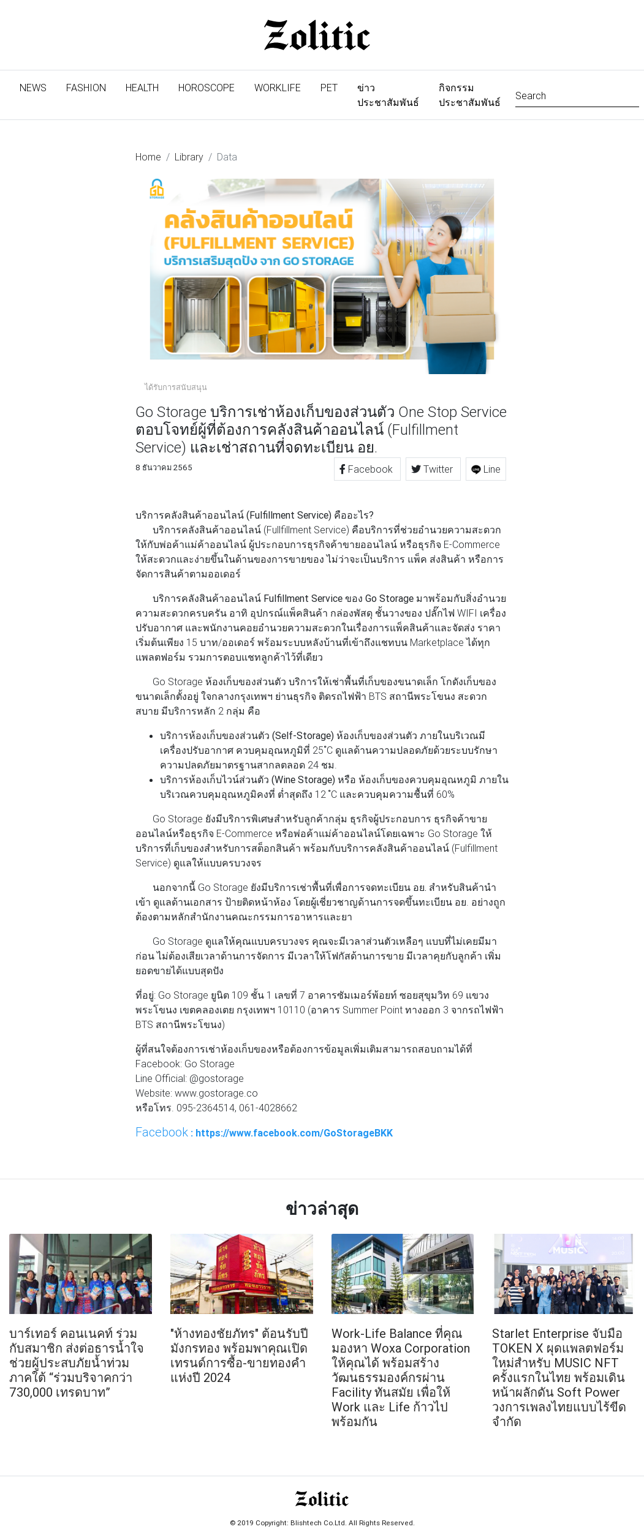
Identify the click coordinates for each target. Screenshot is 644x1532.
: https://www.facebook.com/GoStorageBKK (264, 1132)
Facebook (367, 469)
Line (486, 469)
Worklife (277, 87)
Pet (329, 87)
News (38, 87)
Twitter (433, 469)
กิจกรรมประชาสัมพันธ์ (470, 94)
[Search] (577, 94)
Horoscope (206, 87)
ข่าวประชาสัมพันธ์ (388, 94)
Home (148, 157)
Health (142, 87)
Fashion (86, 87)
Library (189, 157)
